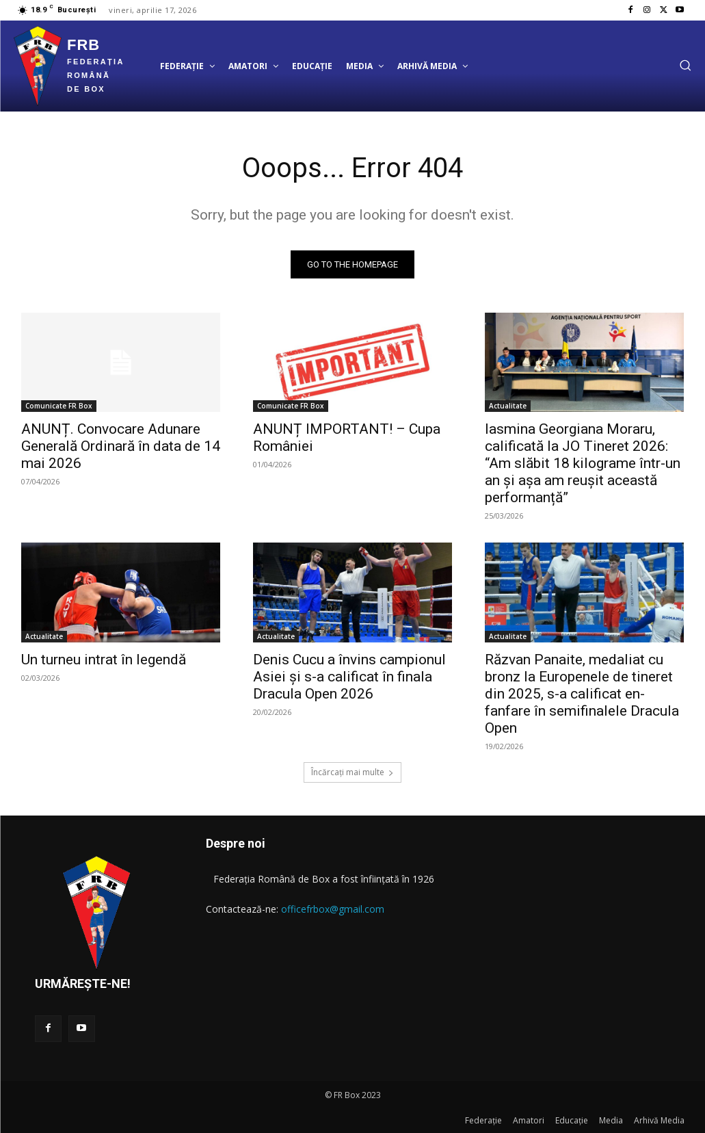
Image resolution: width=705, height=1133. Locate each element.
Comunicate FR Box (58, 406)
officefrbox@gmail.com (332, 908)
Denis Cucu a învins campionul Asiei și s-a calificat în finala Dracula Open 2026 (349, 676)
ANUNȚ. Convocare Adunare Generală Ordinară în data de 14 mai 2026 (120, 446)
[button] (685, 65)
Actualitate (508, 406)
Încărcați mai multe (352, 772)
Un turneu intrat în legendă (103, 659)
